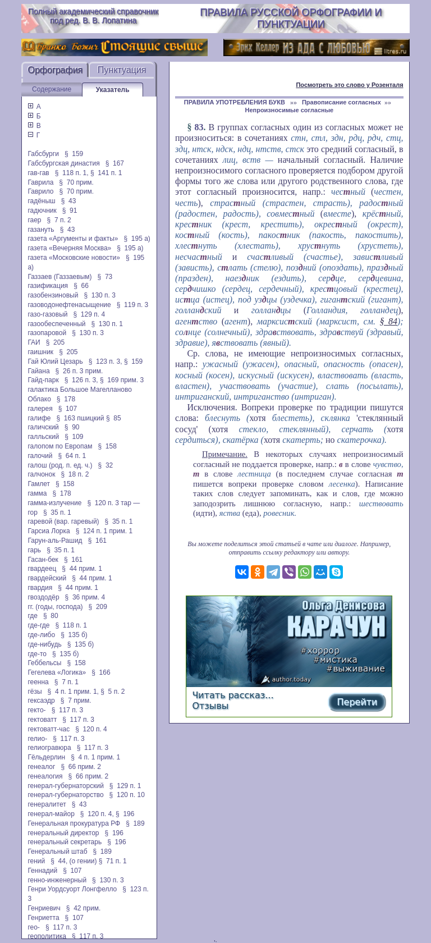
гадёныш (41, 201)
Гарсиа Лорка (48, 531)
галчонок (41, 474)
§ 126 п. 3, (81, 380)
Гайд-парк (42, 380)
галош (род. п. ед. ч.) (59, 465)
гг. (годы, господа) (54, 607)
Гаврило (40, 191)
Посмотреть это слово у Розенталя (349, 84)
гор (32, 512)
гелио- (37, 739)
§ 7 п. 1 (66, 682)
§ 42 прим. (83, 908)
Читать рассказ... (232, 695)
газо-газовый (47, 314)
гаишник (40, 352)
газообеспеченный (56, 324)
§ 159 (74, 154)
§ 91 (69, 210)
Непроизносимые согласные (289, 110)
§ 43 (68, 201)
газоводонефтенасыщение (69, 305)
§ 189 (135, 823)
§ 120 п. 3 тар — (113, 503)
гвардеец (41, 569)
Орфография (54, 70)
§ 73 (105, 277)
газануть (40, 230)
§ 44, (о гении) (74, 861)
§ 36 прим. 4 (85, 597)
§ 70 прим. (76, 182)
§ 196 (125, 814)
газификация (47, 286)
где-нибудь (44, 644)
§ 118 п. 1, (72, 173)
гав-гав (38, 173)
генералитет (46, 804)
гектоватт (42, 720)
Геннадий (42, 871)
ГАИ (33, 342)
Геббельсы (44, 663)
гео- (33, 927)
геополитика (46, 936)
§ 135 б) (74, 635)
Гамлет (38, 484)
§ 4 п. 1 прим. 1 (95, 757)
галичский (42, 427)
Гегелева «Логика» (56, 672)
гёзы (34, 691)
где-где (38, 625)
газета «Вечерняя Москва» (69, 248)
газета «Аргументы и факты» (72, 238)
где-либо (41, 635)
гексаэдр (40, 700)
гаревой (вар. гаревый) (63, 521)
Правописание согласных (341, 102)
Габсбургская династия (63, 163)
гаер (34, 220)
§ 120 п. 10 (127, 795)
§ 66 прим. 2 (81, 767)
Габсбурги (42, 154)
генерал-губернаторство (65, 795)
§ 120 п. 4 (91, 729)
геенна (37, 682)
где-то (37, 654)
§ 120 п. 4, (97, 814)
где (32, 616)
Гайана (38, 371)
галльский (43, 437)
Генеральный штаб (57, 851)
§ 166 (100, 672)
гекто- (36, 710)
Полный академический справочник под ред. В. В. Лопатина (93, 16)
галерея (39, 409)
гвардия (39, 588)
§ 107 (67, 409)
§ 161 (97, 540)
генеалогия (44, 776)
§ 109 (74, 437)
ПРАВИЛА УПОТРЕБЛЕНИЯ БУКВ (235, 102)
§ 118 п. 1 (71, 625)
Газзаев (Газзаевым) (59, 277)
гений (36, 861)
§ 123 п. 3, (105, 361)
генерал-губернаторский (65, 786)
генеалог (41, 767)
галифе (39, 418)
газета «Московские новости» (73, 258)
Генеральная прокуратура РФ (73, 823)
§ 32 (105, 465)
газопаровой (46, 333)
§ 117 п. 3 (68, 710)
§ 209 (98, 607)
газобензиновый (52, 295)
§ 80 (50, 616)
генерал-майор (50, 814)
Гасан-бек (42, 560)
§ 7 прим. (76, 700)
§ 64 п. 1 (72, 456)
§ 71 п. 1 (113, 861)
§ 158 (107, 446)
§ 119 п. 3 (133, 305)
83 (198, 127)
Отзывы (210, 706)
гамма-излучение (54, 503)
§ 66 (81, 286)
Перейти (357, 702)
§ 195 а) (136, 238)
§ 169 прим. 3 (122, 380)
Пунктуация (122, 70)
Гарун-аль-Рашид (54, 540)
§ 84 (388, 321)
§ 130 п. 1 (107, 324)
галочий (39, 456)
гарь (34, 550)
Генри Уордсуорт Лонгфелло (72, 889)
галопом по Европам (59, 446)
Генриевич (43, 908)
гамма (37, 493)
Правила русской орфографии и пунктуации (291, 18)
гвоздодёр (43, 597)
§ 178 (66, 399)
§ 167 (115, 163)
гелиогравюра (49, 748)
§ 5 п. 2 (112, 691)
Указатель (113, 90)
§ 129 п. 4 (90, 314)
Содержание (51, 89)
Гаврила (40, 182)
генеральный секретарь (64, 842)
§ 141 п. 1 (106, 173)
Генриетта (43, 918)
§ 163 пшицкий (80, 418)
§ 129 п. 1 (125, 786)
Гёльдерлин (46, 757)
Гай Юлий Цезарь (54, 361)
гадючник (41, 210)
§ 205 (55, 342)
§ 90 (72, 427)
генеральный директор (63, 833)
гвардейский (46, 578)
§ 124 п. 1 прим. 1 (104, 531)
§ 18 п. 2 (75, 474)
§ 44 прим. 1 (82, 569)
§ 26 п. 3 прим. (79, 371)
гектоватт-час (48, 729)
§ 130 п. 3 (100, 295)
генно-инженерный (56, 880)
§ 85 (113, 418)
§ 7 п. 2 (59, 220)
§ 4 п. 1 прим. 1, (73, 691)
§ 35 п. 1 (57, 512)
